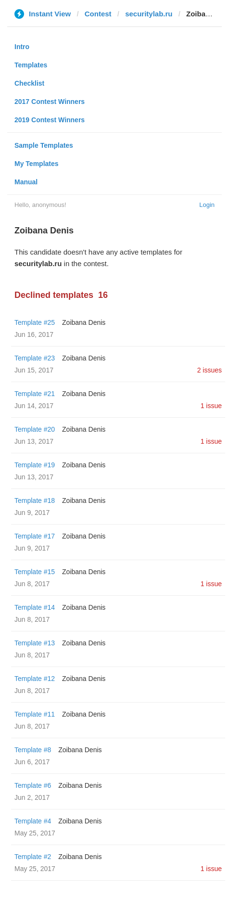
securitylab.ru (148, 14)
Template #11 (34, 714)
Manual (26, 182)
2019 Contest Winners (49, 120)
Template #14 (34, 607)
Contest (98, 14)
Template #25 (34, 322)
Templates (30, 65)
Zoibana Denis (83, 322)
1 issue (211, 406)
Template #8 (32, 750)
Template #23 (34, 358)
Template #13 (34, 643)
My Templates (36, 163)
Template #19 (34, 465)
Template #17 (34, 536)
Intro (21, 47)
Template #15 (34, 572)
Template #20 (34, 429)
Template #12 (34, 678)
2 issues (209, 370)
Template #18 (34, 500)
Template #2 (32, 856)
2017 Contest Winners (49, 101)
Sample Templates (43, 145)
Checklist (29, 83)
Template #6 (32, 785)
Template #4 (32, 821)
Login (207, 204)
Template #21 (34, 394)
